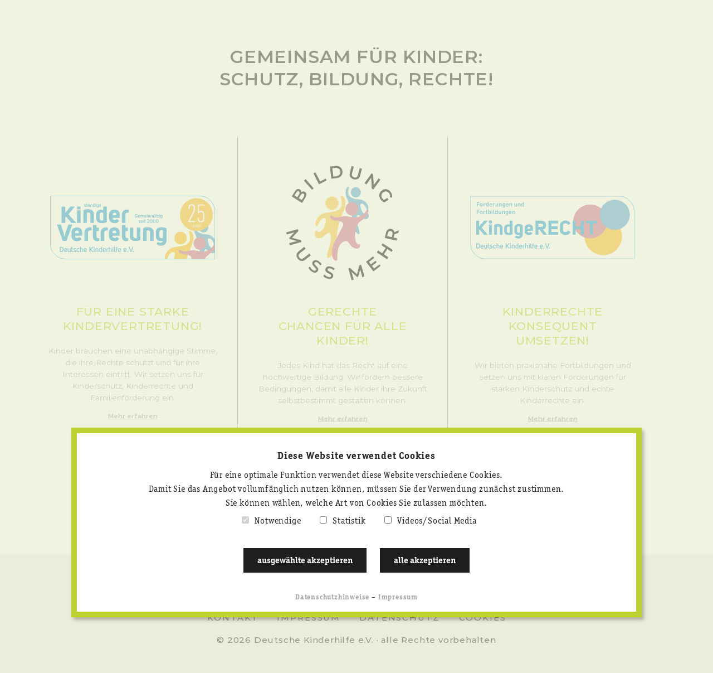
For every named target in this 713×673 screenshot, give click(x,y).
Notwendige (278, 521)
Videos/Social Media (436, 521)
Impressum (398, 597)
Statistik (349, 521)
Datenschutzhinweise (332, 597)
